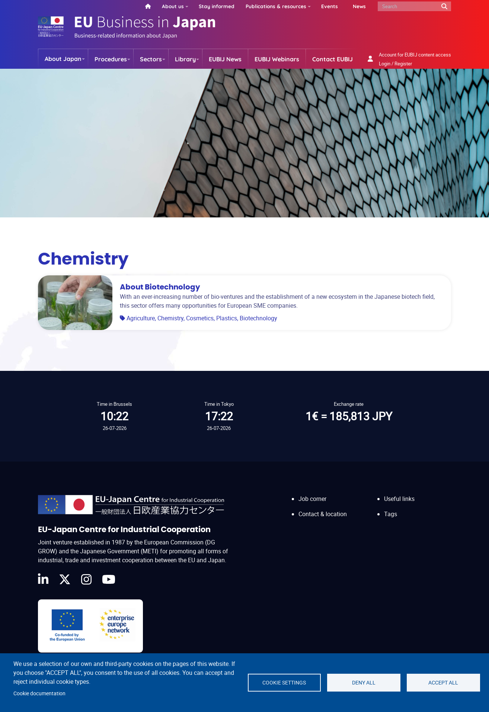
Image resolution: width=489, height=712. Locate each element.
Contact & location (322, 514)
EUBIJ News (225, 59)
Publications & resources (276, 6)
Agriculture (141, 318)
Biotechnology (258, 318)
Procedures (111, 59)
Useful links (399, 499)
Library (185, 59)
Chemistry (170, 318)
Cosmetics (200, 318)
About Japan (63, 58)
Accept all (443, 682)
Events (329, 6)
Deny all (363, 682)
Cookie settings (284, 682)
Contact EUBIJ (332, 59)
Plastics (226, 318)
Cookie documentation (39, 693)
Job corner (312, 499)
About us (173, 6)
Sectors (151, 59)
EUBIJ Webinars (277, 59)
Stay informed (216, 6)
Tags (390, 514)
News (359, 6)
